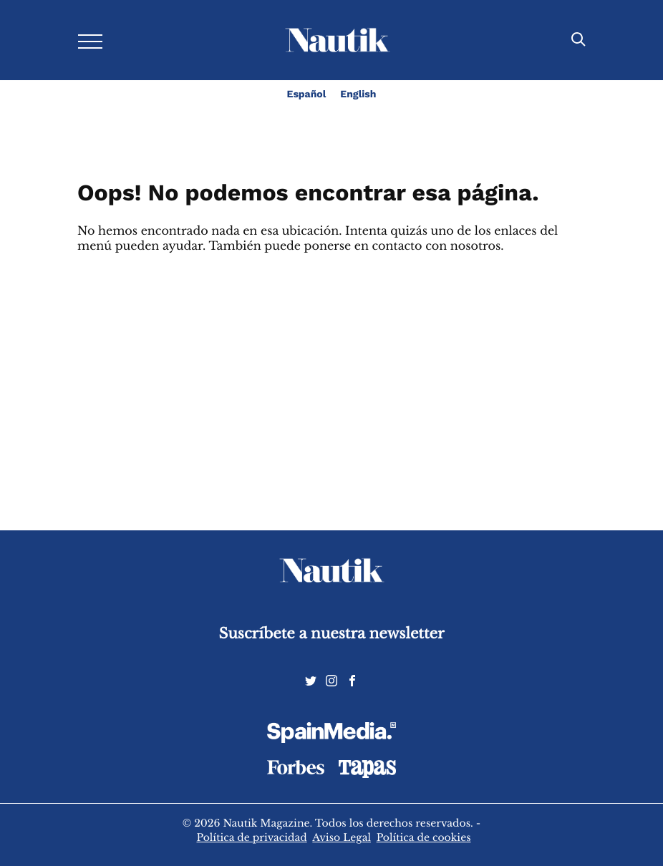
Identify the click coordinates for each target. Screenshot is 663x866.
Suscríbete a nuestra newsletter (332, 634)
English (358, 94)
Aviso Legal (341, 837)
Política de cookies (424, 837)
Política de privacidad (251, 837)
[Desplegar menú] (90, 40)
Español (306, 94)
